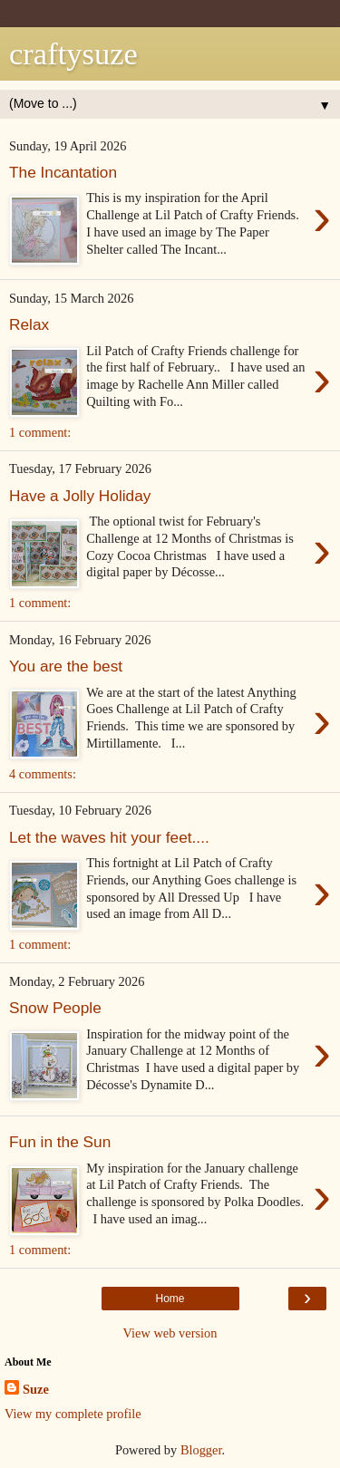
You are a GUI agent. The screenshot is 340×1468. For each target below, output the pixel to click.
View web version (170, 1333)
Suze (36, 1389)
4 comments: (42, 774)
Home (169, 1298)
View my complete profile (73, 1413)
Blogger (201, 1450)
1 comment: (40, 432)
